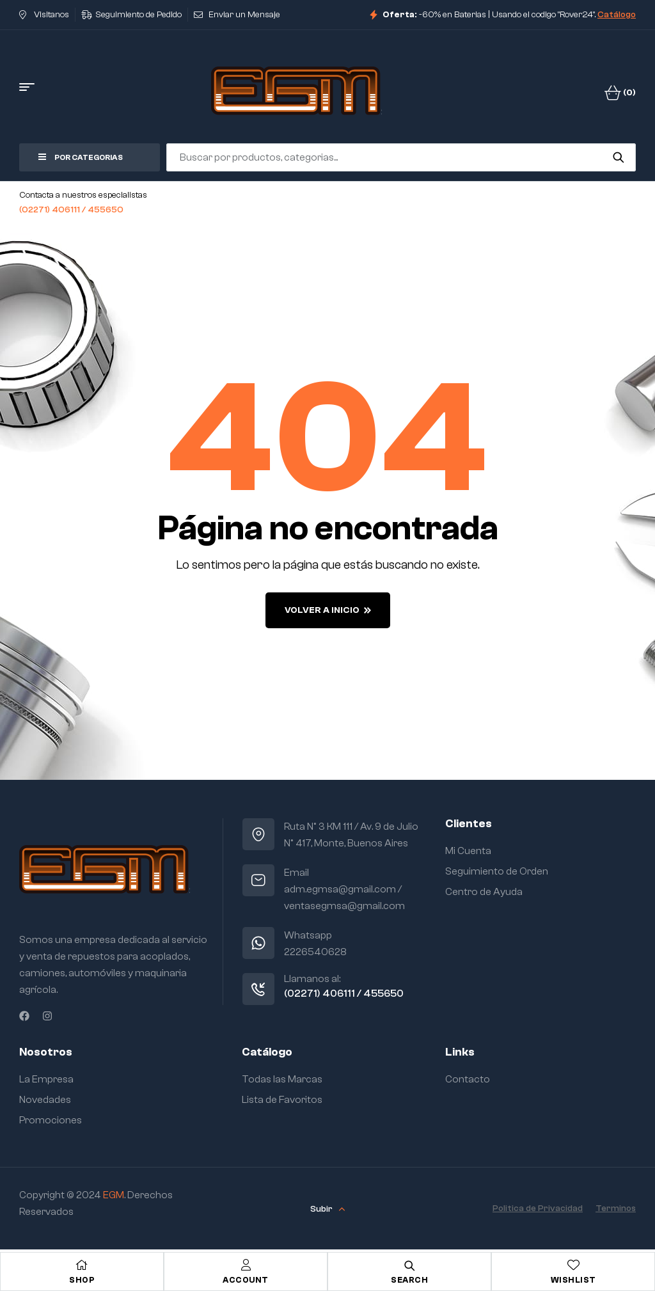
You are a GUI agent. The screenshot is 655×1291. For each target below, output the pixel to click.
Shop (82, 1280)
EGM (113, 1195)
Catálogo (616, 15)
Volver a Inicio (328, 610)
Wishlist (573, 1280)
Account (246, 1280)
